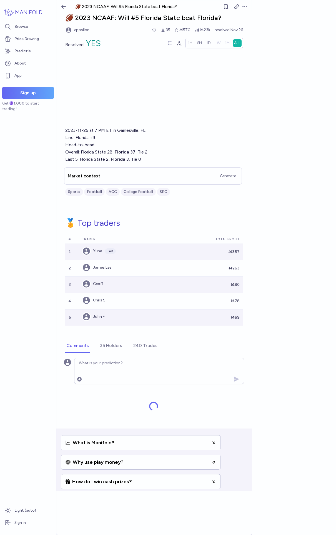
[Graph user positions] (178, 43)
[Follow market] (225, 6)
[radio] (190, 43)
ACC (113, 191)
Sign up (28, 92)
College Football (138, 191)
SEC (163, 191)
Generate (228, 176)
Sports (74, 191)
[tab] (77, 346)
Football (94, 191)
